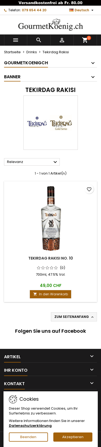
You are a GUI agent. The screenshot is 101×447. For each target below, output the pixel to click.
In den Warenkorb (50, 294)
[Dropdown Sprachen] (82, 10)
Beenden (28, 436)
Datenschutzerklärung (30, 425)
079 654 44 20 (34, 10)
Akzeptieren (72, 436)
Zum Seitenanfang (74, 316)
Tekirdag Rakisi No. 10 (50, 258)
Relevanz (32, 162)
